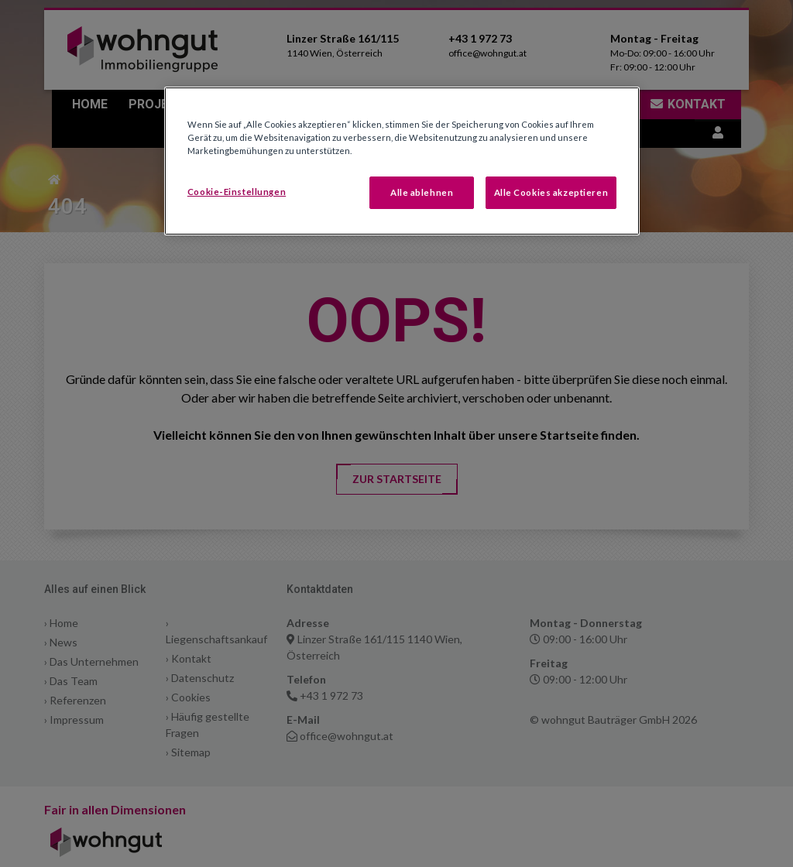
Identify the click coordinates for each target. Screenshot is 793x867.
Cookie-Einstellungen (236, 192)
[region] (402, 161)
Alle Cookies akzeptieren (551, 192)
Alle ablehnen (421, 192)
